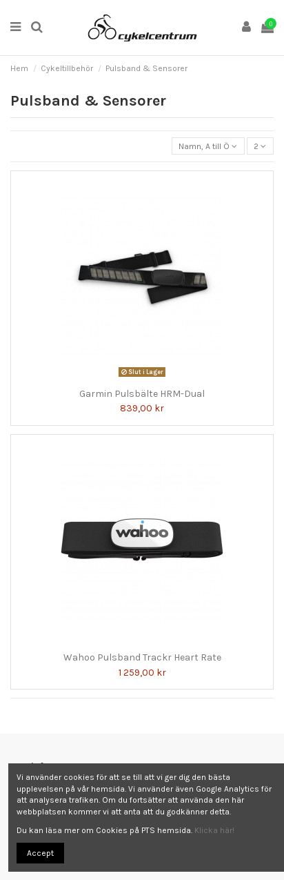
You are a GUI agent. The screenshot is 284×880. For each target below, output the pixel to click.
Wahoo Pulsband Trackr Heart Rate (142, 657)
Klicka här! (214, 830)
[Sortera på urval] (208, 146)
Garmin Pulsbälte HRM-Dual (142, 394)
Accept (40, 853)
